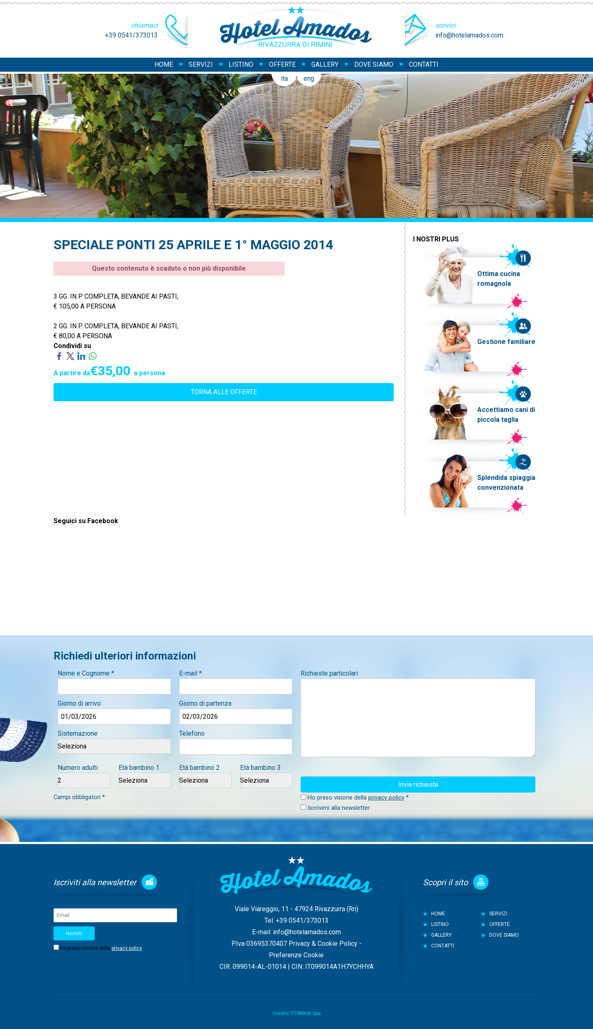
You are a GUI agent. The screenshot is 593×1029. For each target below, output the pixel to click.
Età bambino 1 (139, 768)
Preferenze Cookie (296, 955)
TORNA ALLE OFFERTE (224, 392)
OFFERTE (282, 64)
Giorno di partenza (205, 703)
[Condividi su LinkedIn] (81, 356)
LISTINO (241, 64)
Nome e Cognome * (86, 673)
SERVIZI (201, 64)
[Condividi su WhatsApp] (92, 356)
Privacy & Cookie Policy (323, 943)
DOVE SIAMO (373, 64)
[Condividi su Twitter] (70, 356)
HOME (163, 64)
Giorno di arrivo (79, 703)
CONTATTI (424, 64)
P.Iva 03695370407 (259, 943)
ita (284, 78)
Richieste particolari (329, 673)
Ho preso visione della (101, 948)
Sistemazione (78, 733)
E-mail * (190, 673)
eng (309, 78)
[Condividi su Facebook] (59, 356)
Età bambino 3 (260, 768)
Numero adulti (78, 768)
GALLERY (325, 64)
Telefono (192, 733)
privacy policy (386, 797)
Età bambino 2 (199, 768)
